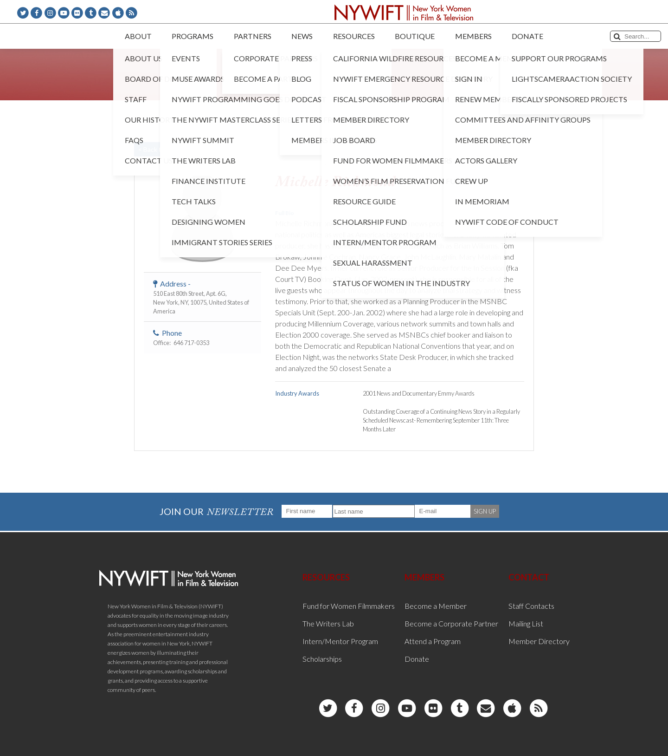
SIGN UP (485, 511)
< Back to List (157, 149)
